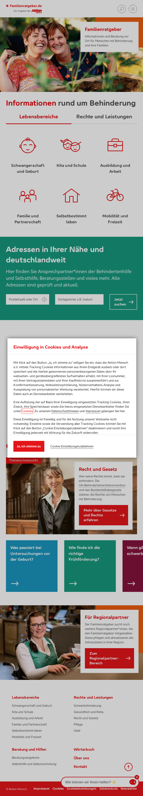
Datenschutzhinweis (65, 411)
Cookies (27, 411)
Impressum (93, 411)
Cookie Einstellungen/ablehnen (72, 446)
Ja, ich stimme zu (29, 446)
